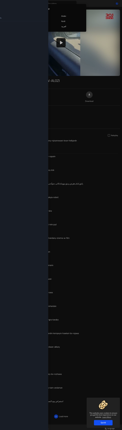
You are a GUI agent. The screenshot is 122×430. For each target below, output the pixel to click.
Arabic (63, 16)
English (41, 16)
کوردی (41, 26)
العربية (63, 26)
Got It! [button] (103, 422)
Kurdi (63, 21)
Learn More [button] (106, 417)
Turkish (41, 21)
